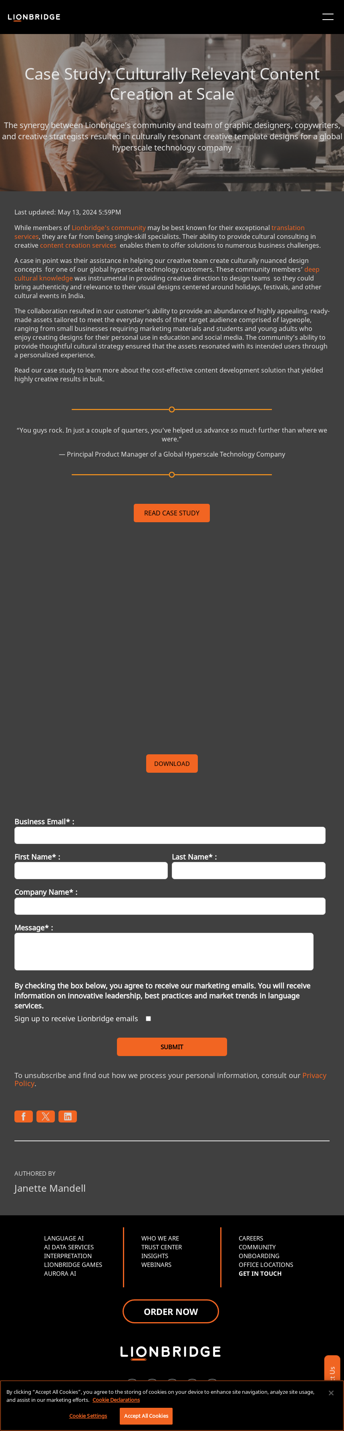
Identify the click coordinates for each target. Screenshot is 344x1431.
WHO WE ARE (160, 1238)
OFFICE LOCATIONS (266, 1265)
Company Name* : (45, 892)
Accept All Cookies (146, 1415)
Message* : (33, 927)
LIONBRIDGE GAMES (73, 1265)
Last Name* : (194, 857)
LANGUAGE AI (64, 1238)
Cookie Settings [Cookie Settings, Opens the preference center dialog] (88, 1415)
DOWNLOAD (172, 764)
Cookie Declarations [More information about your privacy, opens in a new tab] (116, 1399)
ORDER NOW (171, 1311)
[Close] (331, 1393)
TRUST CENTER (161, 1247)
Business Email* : (44, 821)
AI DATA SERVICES (69, 1247)
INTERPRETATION (68, 1256)
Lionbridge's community (109, 227)
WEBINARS (156, 1265)
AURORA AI (60, 1273)
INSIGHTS (154, 1256)
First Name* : (37, 857)
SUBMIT (172, 1047)
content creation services (78, 245)
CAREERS (251, 1238)
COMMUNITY (257, 1247)
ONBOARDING (259, 1256)
